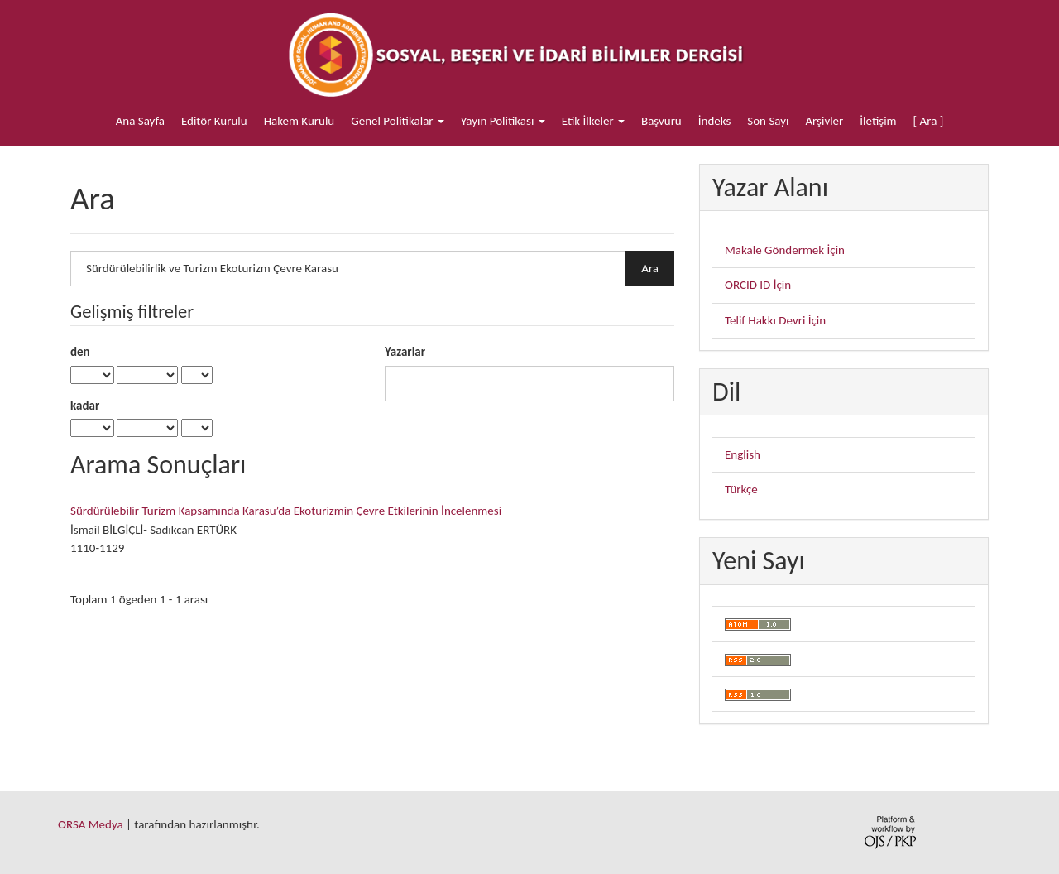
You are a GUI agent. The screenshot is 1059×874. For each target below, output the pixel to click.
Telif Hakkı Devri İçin (775, 320)
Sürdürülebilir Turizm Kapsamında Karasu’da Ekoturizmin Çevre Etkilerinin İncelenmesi (285, 510)
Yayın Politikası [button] (503, 120)
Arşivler (824, 120)
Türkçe (741, 489)
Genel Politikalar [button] (397, 120)
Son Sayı (767, 120)
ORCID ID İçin (758, 284)
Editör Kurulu (214, 120)
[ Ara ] (928, 120)
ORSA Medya (90, 824)
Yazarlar (405, 351)
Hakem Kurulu (299, 120)
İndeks (714, 120)
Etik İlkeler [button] (593, 120)
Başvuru (661, 120)
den (80, 351)
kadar (84, 405)
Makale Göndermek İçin (785, 250)
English (742, 454)
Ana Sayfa (140, 120)
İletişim (878, 120)
